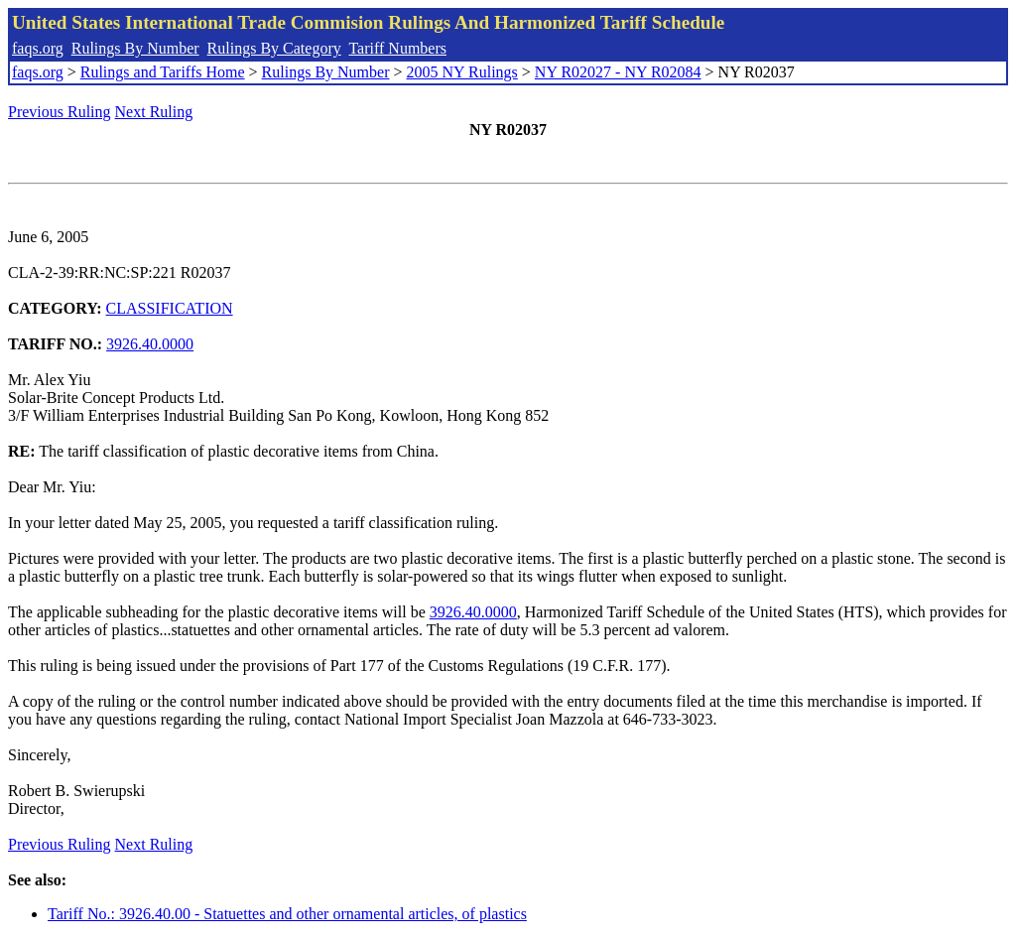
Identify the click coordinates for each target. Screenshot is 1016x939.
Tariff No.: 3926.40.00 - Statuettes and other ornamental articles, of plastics (287, 913)
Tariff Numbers (397, 48)
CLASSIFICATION (169, 308)
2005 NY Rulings (462, 72)
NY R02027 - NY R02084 (618, 72)
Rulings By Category (274, 48)
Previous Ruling (59, 111)
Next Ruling (154, 111)
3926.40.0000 (149, 343)
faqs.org (38, 48)
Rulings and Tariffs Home (162, 72)
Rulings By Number (135, 48)
